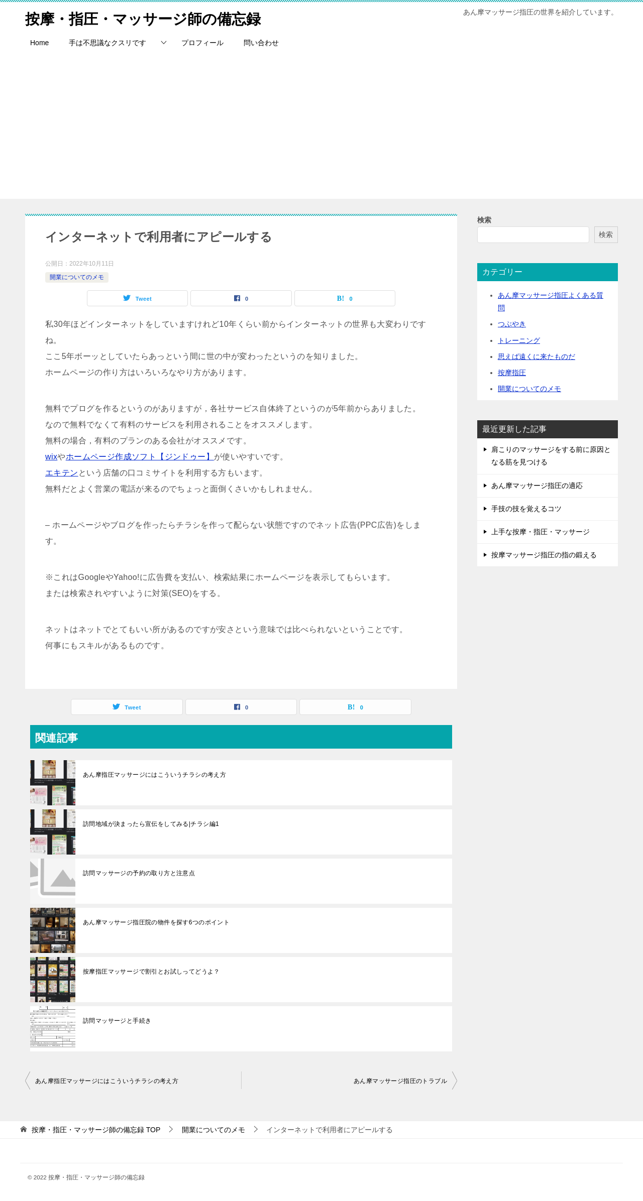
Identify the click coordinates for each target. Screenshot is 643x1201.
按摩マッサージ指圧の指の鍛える (544, 555)
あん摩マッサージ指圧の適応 (537, 486)
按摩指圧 (512, 373)
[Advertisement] (321, 128)
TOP (96, 1130)
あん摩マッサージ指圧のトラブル (400, 1081)
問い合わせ (261, 43)
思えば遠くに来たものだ (536, 356)
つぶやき (512, 324)
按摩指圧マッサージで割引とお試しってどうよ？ (151, 971)
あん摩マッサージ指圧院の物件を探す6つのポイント (156, 922)
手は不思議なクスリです (107, 43)
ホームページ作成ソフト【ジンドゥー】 (140, 456)
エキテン (61, 472)
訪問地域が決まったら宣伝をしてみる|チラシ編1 (151, 823)
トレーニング (519, 340)
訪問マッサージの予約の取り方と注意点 (139, 873)
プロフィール (202, 43)
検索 (484, 220)
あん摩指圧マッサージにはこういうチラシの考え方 (154, 774)
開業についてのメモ (77, 277)
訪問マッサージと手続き (117, 1020)
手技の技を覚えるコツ (526, 509)
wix (51, 456)
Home (39, 43)
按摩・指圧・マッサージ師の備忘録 (147, 17)
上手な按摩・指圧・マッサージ (540, 532)
